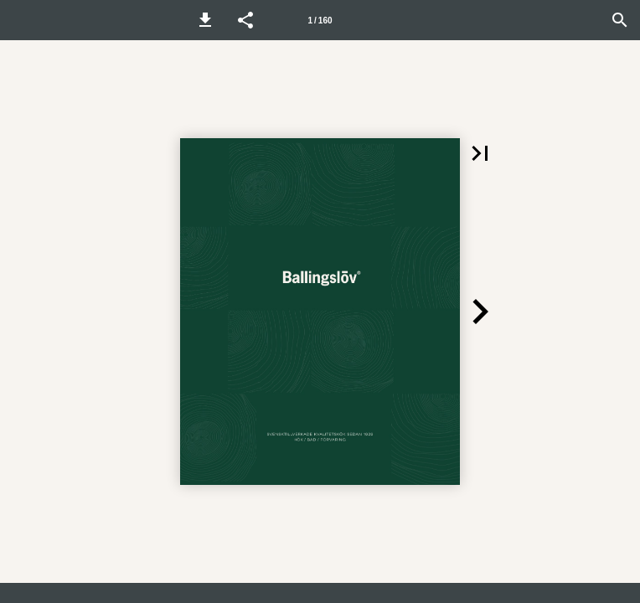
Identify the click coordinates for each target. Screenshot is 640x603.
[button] (205, 20)
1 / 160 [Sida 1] (319, 20)
